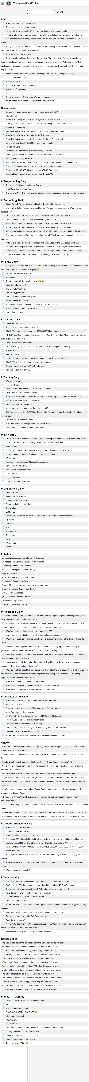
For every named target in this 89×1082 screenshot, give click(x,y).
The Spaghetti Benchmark (17, 1008)
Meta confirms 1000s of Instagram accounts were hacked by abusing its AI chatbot (41, 162)
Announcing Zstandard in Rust (15, 581)
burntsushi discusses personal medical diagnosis (23, 558)
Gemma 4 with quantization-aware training (24, 724)
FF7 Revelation (12, 385)
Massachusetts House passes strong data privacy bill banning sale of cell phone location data (46, 231)
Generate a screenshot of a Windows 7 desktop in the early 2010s (34, 1028)
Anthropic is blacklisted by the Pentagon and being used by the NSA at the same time (42, 243)
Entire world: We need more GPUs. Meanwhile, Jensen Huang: (33, 708)
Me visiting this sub (14, 704)
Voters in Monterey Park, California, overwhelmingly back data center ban (37, 254)
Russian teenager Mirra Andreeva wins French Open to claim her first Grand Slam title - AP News (43, 816)
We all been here (13, 851)
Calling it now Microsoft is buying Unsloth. (24, 731)
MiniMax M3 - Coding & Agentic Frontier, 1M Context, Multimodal (34, 716)
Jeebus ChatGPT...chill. (16, 354)
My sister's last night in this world (20, 54)
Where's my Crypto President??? (20, 827)
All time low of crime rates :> (18, 77)
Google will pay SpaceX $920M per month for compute (29, 143)
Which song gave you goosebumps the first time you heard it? (32, 685)
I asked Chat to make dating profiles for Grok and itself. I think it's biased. (37, 358)
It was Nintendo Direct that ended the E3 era (25, 427)
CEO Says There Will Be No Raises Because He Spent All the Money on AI (38, 216)
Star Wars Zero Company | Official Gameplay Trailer (28, 424)
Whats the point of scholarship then (21, 23)
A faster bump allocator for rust (15, 604)
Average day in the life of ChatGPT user (23, 1031)
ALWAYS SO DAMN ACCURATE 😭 (21, 1012)
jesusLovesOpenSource (16, 89)
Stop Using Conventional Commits (20, 189)
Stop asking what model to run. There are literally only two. (31, 700)
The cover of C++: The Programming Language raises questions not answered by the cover (45, 193)
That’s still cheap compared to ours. (21, 27)
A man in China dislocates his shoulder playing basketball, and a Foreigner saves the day (44, 35)
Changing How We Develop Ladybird (18, 589)
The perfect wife (13, 81)
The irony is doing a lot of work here (21, 308)
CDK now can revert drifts (17, 901)
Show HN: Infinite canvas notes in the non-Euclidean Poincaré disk (34, 139)
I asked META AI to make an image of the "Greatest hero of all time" (35, 443)
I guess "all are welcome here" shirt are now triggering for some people (36, 31)
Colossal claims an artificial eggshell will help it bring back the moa (30, 982)
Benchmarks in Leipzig (15, 127)
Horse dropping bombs (16, 312)
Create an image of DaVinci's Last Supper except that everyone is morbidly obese (41, 347)
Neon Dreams (12, 446)
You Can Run (11, 116)
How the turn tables (14, 1035)
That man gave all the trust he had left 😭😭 (25, 281)
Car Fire (9, 523)
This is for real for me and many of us (22, 327)
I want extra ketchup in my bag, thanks (22, 835)
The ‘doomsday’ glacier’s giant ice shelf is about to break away (28, 958)
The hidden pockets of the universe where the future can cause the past (32, 943)
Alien (8, 527)
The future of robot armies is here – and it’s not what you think (28, 974)
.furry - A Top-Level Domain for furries (18, 577)
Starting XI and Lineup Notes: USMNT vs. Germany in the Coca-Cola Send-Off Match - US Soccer (44, 812)
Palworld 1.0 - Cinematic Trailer (19, 420)
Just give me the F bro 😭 (17, 1043)
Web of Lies (11, 543)
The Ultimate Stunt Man (16, 289)
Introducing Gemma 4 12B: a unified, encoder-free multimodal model (35, 735)
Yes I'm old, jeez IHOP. (15, 293)
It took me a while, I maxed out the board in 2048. (27, 408)
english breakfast (13, 477)
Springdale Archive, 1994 (16, 500)
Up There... (11, 520)
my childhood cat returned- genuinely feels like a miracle (30, 101)
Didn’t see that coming (15, 323)
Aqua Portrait (11, 474)
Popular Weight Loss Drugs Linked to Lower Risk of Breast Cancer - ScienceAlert (37, 762)
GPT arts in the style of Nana (18, 370)
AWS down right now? (15, 920)
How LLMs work (13, 147)
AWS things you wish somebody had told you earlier (28, 893)
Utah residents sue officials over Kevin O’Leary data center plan (33, 220)
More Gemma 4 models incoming (20, 712)
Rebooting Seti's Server (16, 496)
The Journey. (11, 531)
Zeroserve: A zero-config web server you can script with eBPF (32, 112)
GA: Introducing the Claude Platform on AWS (25, 897)
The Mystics (11, 508)
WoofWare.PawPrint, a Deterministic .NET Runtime (28, 135)
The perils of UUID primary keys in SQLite (24, 185)
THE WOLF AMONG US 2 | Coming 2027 (24, 400)
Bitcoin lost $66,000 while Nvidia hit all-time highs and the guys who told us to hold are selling (46, 839)
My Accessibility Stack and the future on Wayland (23, 562)
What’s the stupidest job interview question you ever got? (30, 689)
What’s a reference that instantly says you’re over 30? (29, 631)
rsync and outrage (9, 573)
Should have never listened (17, 831)
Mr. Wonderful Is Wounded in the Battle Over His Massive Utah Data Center (38, 227)
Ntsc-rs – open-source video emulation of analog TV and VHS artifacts (36, 131)
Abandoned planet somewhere (19, 504)
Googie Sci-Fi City (14, 492)
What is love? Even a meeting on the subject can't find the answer (30, 962)
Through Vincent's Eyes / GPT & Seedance (24, 366)
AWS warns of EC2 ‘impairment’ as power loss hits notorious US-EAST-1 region (40, 885)
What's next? (11, 1020)
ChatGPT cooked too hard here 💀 (21, 1039)
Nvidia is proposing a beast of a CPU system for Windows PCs (33, 120)
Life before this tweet (15, 1016)
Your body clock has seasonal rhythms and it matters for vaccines (30, 947)
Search (60, 12)
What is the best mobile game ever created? (25, 681)
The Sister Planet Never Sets (18, 470)
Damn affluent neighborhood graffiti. (21, 297)
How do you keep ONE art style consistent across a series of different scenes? (39, 516)
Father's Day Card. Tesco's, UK (19, 300)
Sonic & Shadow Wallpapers (18, 481)
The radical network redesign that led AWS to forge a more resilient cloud (37, 889)
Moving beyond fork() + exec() (19, 158)
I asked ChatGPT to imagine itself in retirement (26, 1000)
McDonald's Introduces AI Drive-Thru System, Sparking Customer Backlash (38, 223)
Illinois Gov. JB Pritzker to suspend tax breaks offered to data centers (35, 204)
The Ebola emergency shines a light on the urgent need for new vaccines (33, 951)
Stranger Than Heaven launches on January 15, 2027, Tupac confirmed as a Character (43, 396)
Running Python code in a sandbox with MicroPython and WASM (34, 155)
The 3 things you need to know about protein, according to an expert (31, 954)
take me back (11, 1024)
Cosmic (9, 547)
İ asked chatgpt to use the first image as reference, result (30, 454)
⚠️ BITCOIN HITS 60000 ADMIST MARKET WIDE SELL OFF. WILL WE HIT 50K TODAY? (45, 847)
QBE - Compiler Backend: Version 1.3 (18, 597)
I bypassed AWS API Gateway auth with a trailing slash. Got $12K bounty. (37, 881)
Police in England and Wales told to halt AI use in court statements (34, 166)
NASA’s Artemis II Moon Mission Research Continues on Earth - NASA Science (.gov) (38, 774)
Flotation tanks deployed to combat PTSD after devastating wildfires (31, 966)
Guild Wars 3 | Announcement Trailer (22, 393)
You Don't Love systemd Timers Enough (19, 570)
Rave (8, 539)
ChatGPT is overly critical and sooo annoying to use (28, 362)
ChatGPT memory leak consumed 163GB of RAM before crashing (34, 331)
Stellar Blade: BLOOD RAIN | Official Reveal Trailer (28, 389)
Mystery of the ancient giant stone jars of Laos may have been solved (31, 970)
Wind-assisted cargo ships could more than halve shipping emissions (31, 985)
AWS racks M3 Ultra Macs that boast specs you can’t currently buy (34, 912)
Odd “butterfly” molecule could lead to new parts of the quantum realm (32, 978)
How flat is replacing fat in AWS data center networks (28, 932)
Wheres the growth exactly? (18, 870)
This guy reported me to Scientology (21, 85)
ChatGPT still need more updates (20, 343)
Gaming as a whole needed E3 (19, 404)
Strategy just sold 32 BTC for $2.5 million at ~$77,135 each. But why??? (37, 843)
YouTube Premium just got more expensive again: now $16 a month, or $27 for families (43, 247)
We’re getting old (13, 381)
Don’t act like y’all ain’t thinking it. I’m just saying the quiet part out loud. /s (37, 728)
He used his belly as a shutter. (19, 273)
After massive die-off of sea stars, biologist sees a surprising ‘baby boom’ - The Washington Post (43, 777)
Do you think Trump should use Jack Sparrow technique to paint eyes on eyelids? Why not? (45, 439)
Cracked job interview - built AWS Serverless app (27, 916)
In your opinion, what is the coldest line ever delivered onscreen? (34, 635)
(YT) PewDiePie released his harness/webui (25, 720)
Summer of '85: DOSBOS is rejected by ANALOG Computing (32, 170)
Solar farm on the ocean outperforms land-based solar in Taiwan (29, 989)
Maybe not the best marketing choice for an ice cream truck (31, 304)
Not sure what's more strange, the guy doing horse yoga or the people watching (40, 74)
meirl (8, 93)
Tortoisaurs (10, 535)
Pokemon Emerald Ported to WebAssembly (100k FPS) (30, 151)
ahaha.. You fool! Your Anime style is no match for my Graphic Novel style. (38, 450)
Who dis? (10, 350)
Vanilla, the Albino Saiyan (17, 466)
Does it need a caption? (16, 285)
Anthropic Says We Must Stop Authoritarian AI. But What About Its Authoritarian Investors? (45, 251)
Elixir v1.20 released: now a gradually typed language (25, 585)
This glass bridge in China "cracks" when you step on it (29, 97)
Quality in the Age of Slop (13, 601)
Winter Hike (11, 458)
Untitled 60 (10, 512)
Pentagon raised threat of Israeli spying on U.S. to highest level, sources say (39, 124)
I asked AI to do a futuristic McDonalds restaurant (27, 462)
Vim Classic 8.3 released (12, 593)
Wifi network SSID (14, 277)
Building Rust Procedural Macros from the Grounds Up (29, 174)
